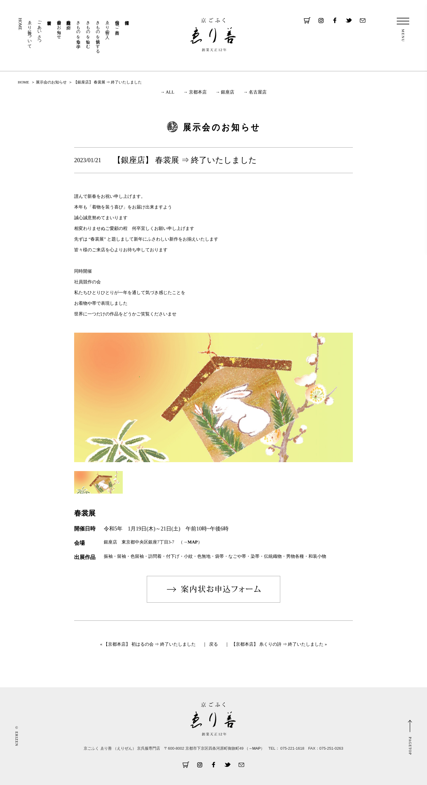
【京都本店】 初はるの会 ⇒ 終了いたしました (149, 644)
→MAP (190, 542)
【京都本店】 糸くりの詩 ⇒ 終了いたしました (277, 644)
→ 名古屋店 (255, 92)
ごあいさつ (39, 30)
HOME (20, 24)
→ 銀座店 (225, 92)
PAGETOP (410, 746)
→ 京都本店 (195, 92)
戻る (213, 644)
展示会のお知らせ (59, 27)
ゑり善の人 (107, 25)
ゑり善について (30, 32)
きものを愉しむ (88, 32)
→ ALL (167, 92)
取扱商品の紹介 (68, 20)
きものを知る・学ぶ (78, 32)
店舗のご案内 (117, 22)
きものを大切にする (97, 34)
